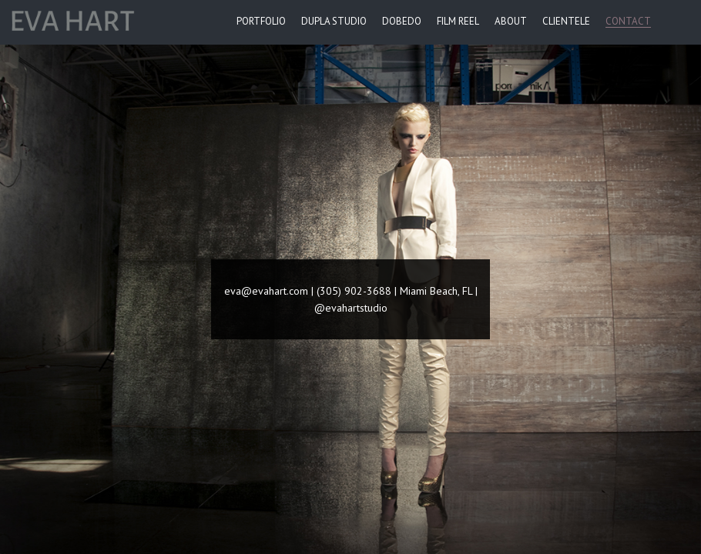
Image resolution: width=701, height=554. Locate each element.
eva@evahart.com (266, 291)
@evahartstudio (350, 308)
